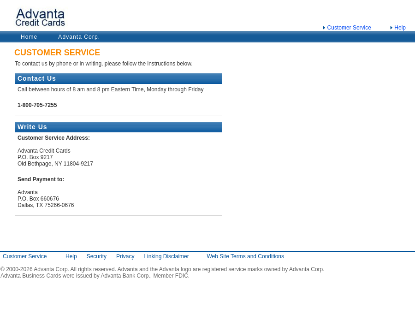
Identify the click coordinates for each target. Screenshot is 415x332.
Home (29, 37)
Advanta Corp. (79, 37)
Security (97, 256)
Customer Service (349, 27)
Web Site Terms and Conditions (245, 256)
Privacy (125, 256)
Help (400, 27)
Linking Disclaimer (166, 256)
